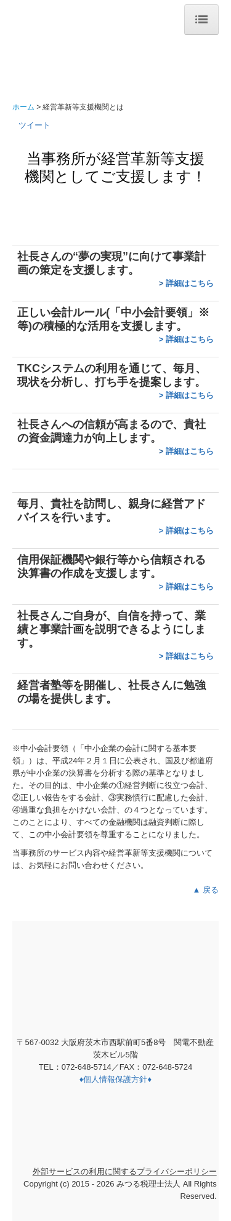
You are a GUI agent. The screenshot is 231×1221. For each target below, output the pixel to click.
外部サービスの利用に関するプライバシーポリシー (125, 1171)
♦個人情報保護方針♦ (115, 1079)
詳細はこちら (190, 283)
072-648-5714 (86, 1067)
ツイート (34, 125)
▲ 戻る (206, 889)
